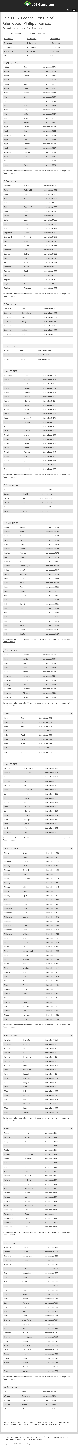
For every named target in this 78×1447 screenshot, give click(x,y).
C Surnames (8, 47)
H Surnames (32, 43)
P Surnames (55, 43)
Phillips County (21, 33)
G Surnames (31, 39)
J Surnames (31, 47)
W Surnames (55, 56)
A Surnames (8, 39)
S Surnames (55, 51)
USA (4, 33)
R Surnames (55, 47)
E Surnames (8, 51)
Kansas (10, 33)
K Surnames (31, 51)
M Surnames (55, 39)
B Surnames (8, 43)
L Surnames (31, 56)
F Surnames (8, 56)
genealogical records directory (46, 1422)
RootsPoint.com (9, 173)
